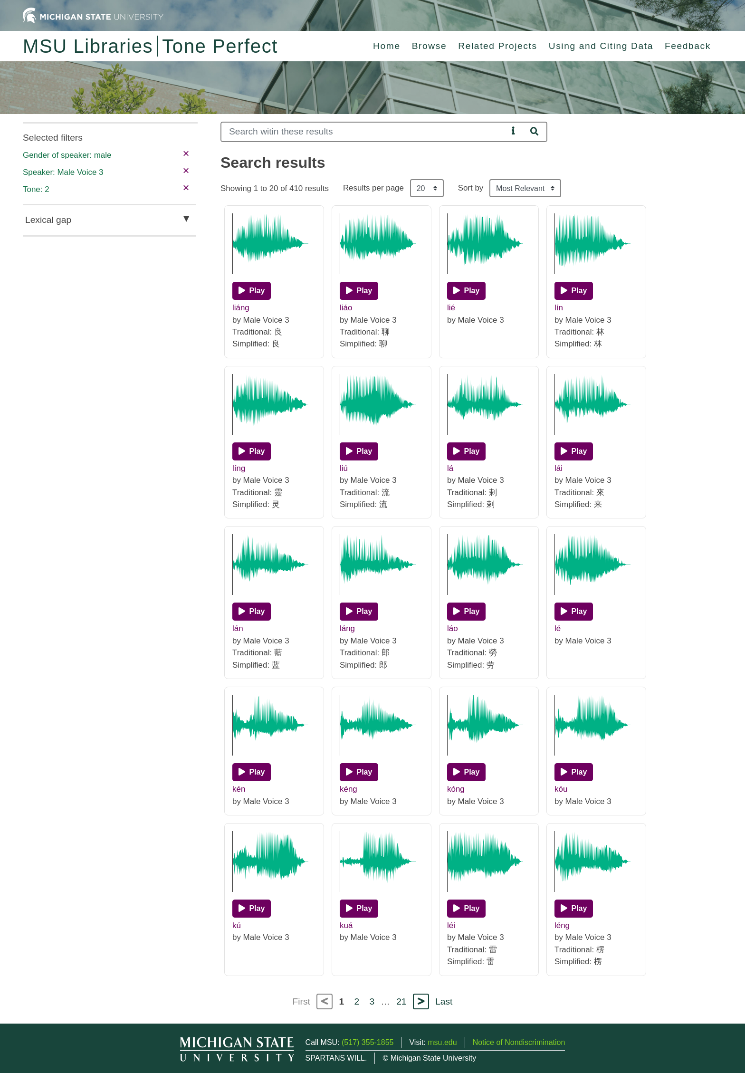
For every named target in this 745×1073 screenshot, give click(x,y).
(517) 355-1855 (367, 1042)
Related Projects (497, 46)
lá (450, 468)
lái (558, 468)
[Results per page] (427, 188)
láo (452, 628)
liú (344, 468)
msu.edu (442, 1042)
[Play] (251, 291)
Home (387, 46)
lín (558, 307)
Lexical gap (48, 220)
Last (443, 1001)
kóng (456, 789)
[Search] (364, 132)
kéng (348, 789)
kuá (346, 925)
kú (236, 925)
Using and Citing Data (601, 46)
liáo (346, 307)
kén (238, 789)
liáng (240, 307)
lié (451, 307)
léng (562, 925)
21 (401, 1001)
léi (451, 925)
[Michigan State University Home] (93, 14)
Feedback (688, 46)
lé (557, 628)
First (301, 1001)
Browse (429, 46)
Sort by (471, 187)
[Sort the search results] (525, 188)
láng (347, 628)
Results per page (373, 187)
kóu (560, 789)
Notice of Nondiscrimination (519, 1042)
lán (237, 628)
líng (238, 468)
